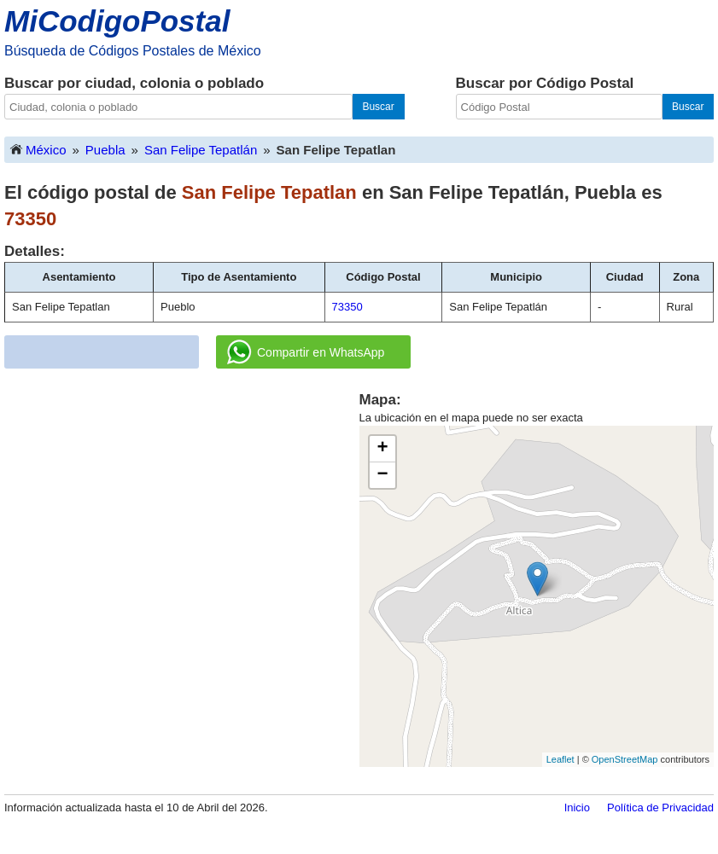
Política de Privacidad (660, 807)
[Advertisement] (156, 509)
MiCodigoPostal (117, 21)
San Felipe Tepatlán (200, 149)
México (38, 149)
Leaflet (560, 759)
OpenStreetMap (625, 759)
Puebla (105, 149)
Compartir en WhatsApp (305, 352)
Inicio (577, 807)
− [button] (382, 475)
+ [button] (382, 449)
